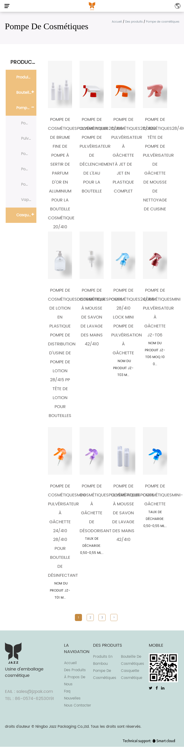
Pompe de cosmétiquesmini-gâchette (163, 495)
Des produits (134, 22)
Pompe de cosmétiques (26, 108)
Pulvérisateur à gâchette (28, 138)
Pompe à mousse (28, 123)
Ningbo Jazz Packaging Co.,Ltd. (62, 727)
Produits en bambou (26, 77)
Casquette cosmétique (26, 215)
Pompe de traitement (28, 184)
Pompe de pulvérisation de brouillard (28, 169)
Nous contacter (77, 705)
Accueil (117, 22)
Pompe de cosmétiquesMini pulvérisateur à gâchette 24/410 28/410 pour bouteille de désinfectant (67, 531)
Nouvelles (72, 698)
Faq (67, 691)
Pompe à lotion (28, 154)
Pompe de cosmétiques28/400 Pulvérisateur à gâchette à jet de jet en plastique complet (133, 155)
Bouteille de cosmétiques (26, 93)
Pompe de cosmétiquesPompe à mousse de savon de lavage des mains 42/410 (101, 317)
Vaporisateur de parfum (28, 200)
